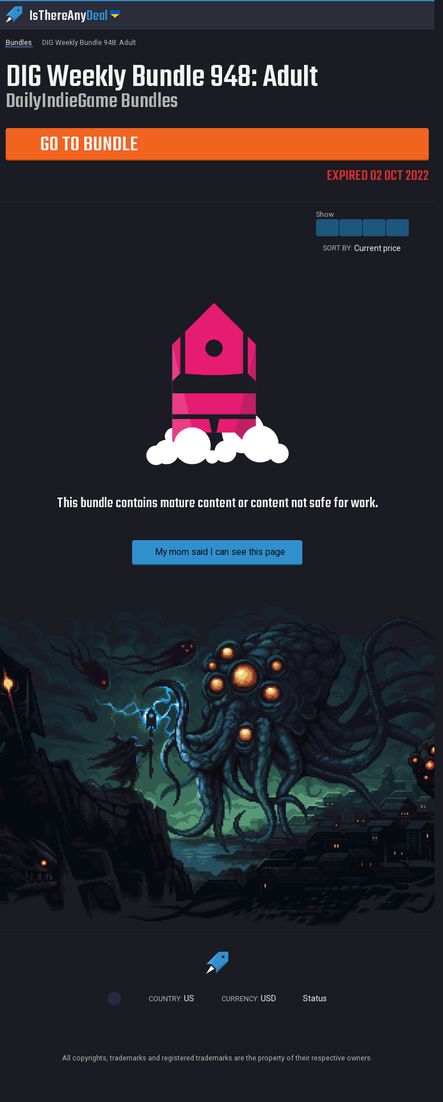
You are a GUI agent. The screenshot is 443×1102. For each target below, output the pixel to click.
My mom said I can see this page (208, 552)
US (166, 999)
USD (243, 999)
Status (309, 999)
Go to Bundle (72, 144)
